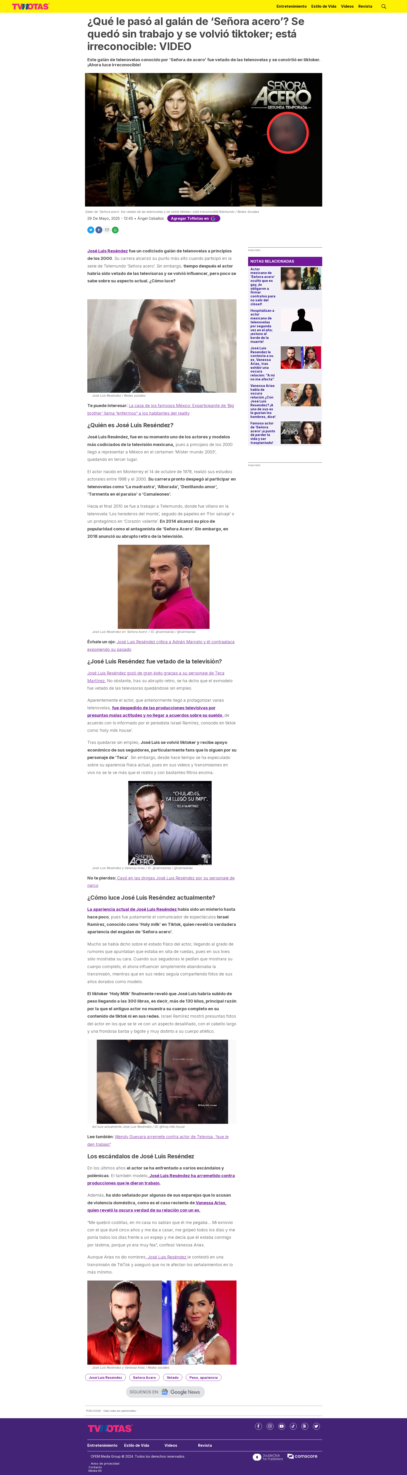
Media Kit (95, 1470)
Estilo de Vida (323, 6)
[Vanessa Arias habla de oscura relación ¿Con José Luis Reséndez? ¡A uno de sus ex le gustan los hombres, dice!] (301, 395)
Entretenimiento (292, 6)
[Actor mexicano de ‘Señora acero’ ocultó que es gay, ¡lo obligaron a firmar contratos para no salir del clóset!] (301, 278)
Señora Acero (144, 1377)
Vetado (173, 1377)
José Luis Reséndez (167, 1257)
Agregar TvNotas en (194, 218)
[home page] (31, 6)
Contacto (95, 1467)
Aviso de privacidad (105, 1463)
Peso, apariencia (203, 1377)
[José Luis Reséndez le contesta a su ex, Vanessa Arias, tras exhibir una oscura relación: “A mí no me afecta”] (301, 357)
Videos (347, 6)
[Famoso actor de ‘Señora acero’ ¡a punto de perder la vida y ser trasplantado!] (301, 432)
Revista (365, 6)
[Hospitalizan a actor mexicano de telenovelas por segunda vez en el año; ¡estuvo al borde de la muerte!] (301, 320)
